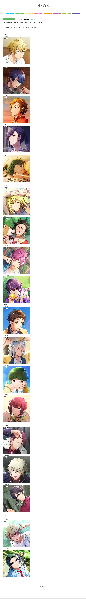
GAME (76, 13)
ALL (10, 13)
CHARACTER (29, 13)
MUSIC (57, 13)
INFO (19, 13)
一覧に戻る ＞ (43, 586)
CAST (38, 13)
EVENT (47, 13)
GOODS (66, 13)
